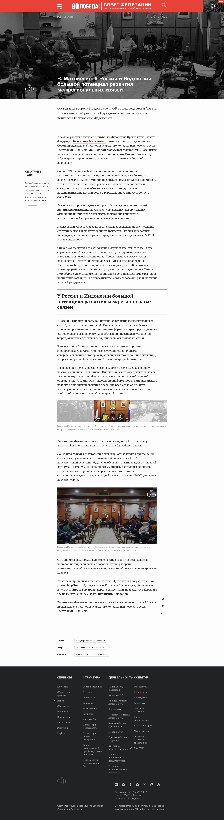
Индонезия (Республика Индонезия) (92, 654)
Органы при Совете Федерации (89, 736)
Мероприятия (115, 731)
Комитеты (139, 702)
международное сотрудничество (90, 640)
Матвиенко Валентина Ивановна (90, 647)
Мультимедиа (141, 731)
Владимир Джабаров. (113, 594)
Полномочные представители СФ (91, 763)
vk (116, 784)
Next (143, 411)
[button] (59, 6)
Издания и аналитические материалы (117, 769)
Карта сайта (63, 722)
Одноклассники (163, 606)
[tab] (162, 607)
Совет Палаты (90, 697)
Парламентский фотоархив (158, 784)
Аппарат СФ (89, 719)
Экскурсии (63, 727)
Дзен (123, 784)
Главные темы (141, 686)
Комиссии (88, 713)
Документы (114, 709)
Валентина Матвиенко (89, 141)
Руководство (89, 692)
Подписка (62, 711)
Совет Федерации (92, 686)
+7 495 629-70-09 (138, 792)
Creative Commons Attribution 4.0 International (140, 808)
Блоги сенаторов (143, 725)
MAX (137, 784)
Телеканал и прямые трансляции (140, 739)
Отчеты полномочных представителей (117, 757)
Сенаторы (88, 702)
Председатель (141, 697)
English (61, 733)
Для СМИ (139, 748)
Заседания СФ (115, 695)
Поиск (60, 700)
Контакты (62, 686)
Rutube (151, 784)
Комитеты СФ (90, 708)
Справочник (63, 716)
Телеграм (144, 784)
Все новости (65, 17)
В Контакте (162, 599)
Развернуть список (162, 613)
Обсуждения (64, 706)
